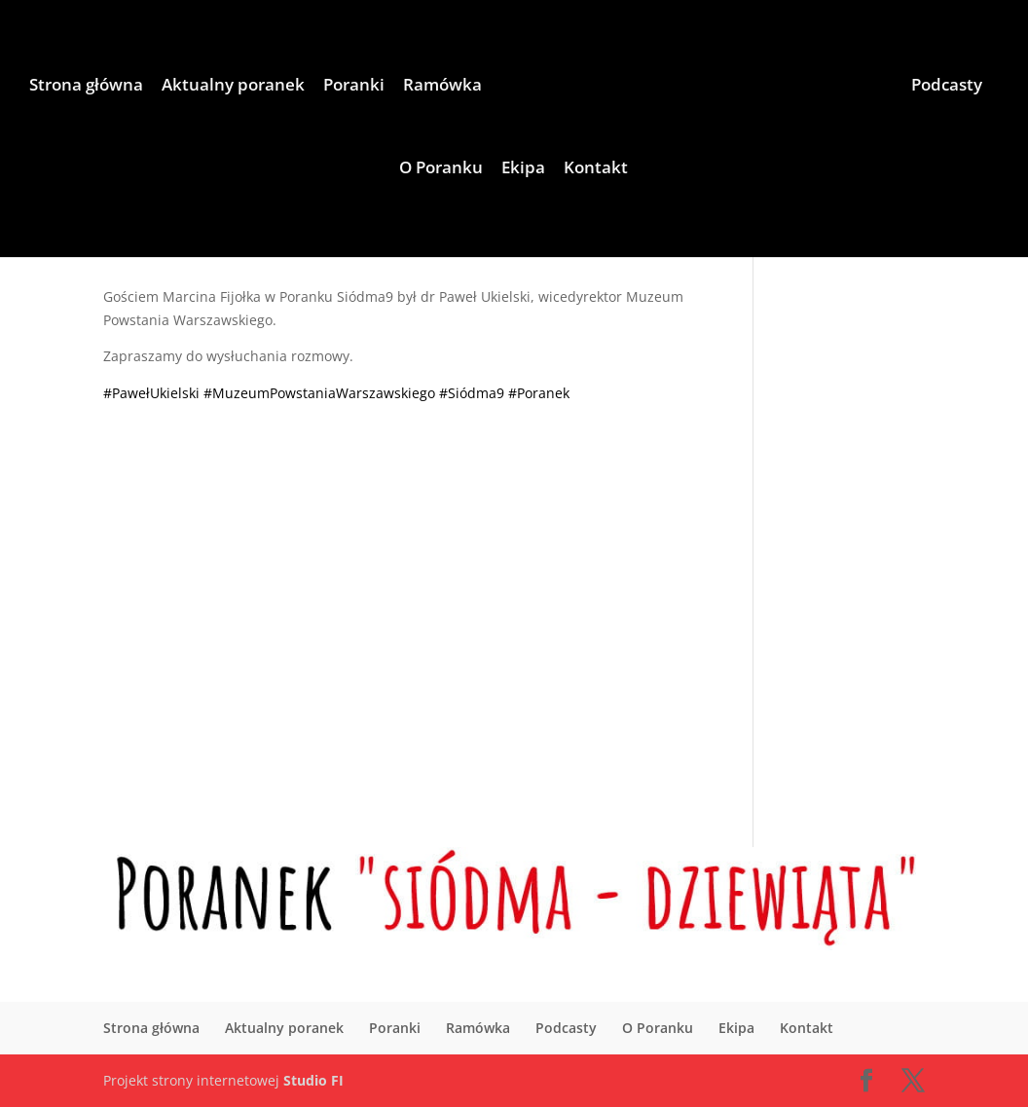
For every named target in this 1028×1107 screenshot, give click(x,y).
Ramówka (442, 86)
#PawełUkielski (151, 393)
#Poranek (538, 393)
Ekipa (523, 169)
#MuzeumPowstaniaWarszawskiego (319, 393)
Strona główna (86, 86)
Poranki (354, 86)
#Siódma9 (471, 393)
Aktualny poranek (233, 86)
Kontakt (596, 169)
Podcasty (946, 86)
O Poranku (441, 169)
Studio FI (313, 1080)
